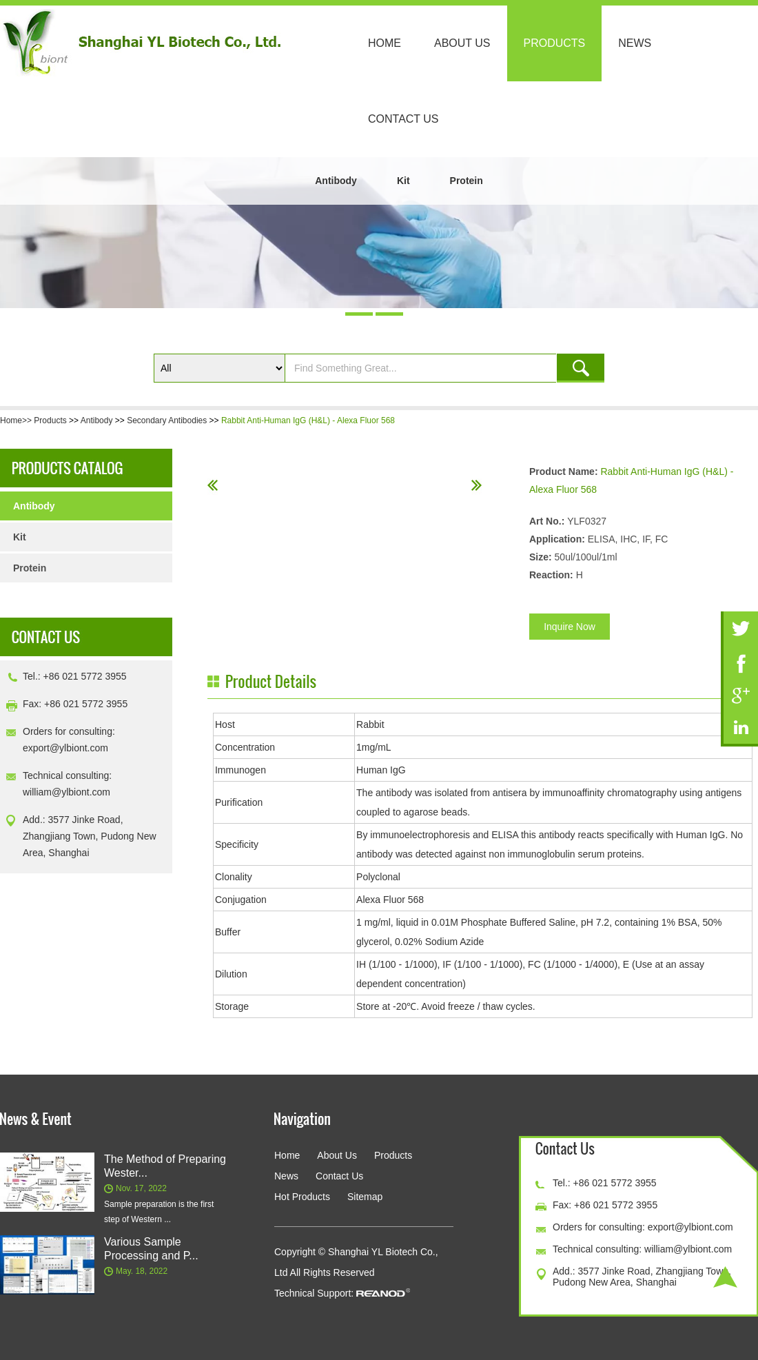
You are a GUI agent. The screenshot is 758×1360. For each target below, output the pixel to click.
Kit (403, 180)
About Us (462, 43)
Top (725, 1277)
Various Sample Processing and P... (151, 1248)
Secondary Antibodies (167, 420)
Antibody (336, 180)
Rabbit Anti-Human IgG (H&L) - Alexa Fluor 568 (308, 420)
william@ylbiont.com (66, 792)
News (634, 43)
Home (384, 43)
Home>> (17, 420)
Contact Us (403, 119)
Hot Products (302, 1196)
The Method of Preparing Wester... (165, 1166)
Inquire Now (569, 626)
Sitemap (364, 1196)
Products (555, 43)
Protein (466, 180)
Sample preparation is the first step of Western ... (159, 1211)
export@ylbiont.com (65, 747)
